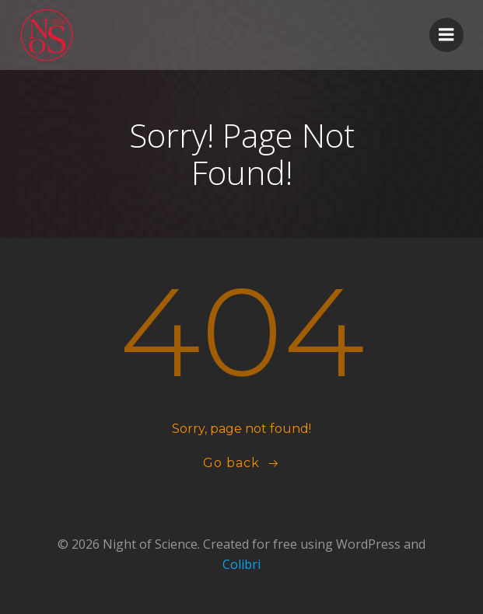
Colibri (241, 564)
